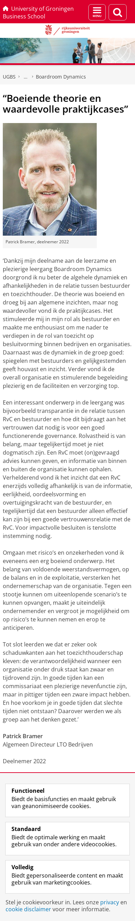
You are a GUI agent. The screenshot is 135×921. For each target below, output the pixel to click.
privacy (109, 902)
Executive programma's (25, 76)
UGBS (9, 76)
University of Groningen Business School (38, 12)
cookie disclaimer (28, 909)
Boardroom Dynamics (61, 76)
